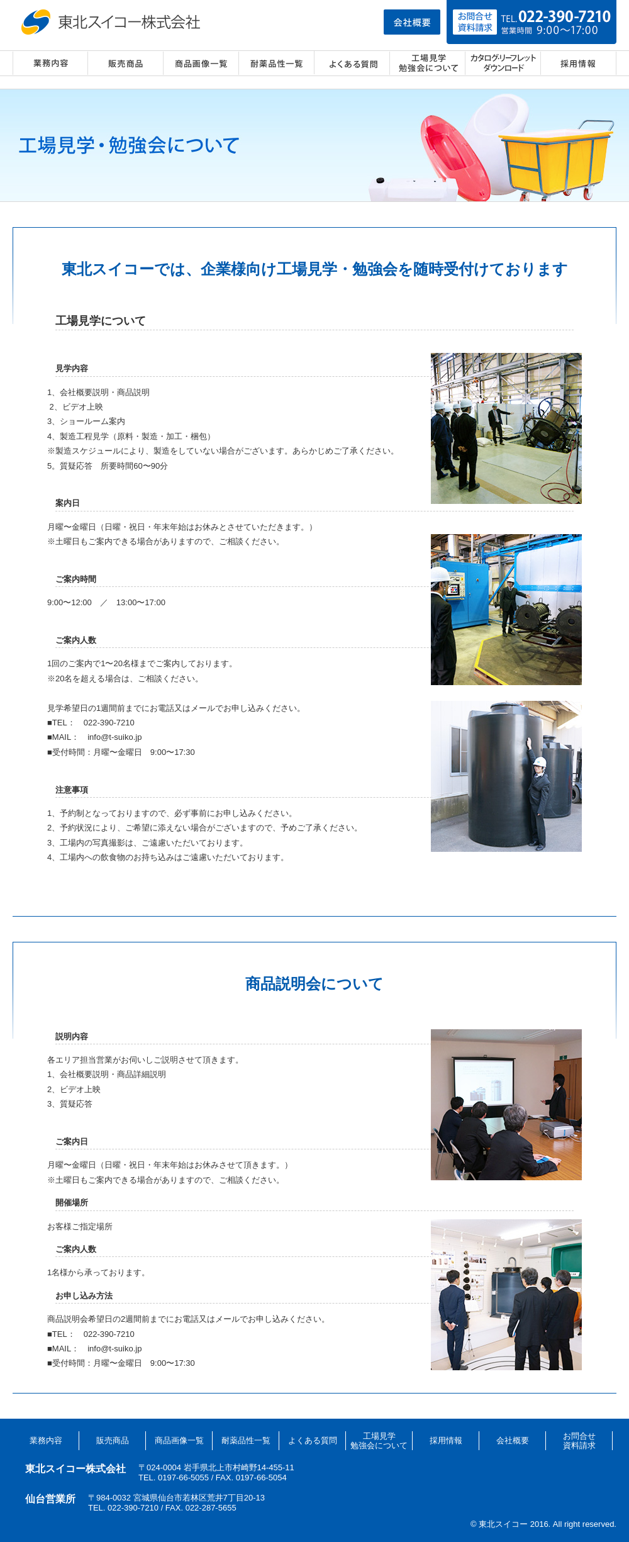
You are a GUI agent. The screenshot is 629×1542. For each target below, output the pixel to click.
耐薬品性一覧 (276, 63)
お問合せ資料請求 (579, 1440)
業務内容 (50, 63)
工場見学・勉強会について (427, 63)
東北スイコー (113, 22)
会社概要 (512, 1440)
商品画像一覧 (201, 63)
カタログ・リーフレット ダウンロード (503, 63)
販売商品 (126, 63)
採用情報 (578, 63)
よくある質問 (352, 63)
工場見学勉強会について (379, 1440)
